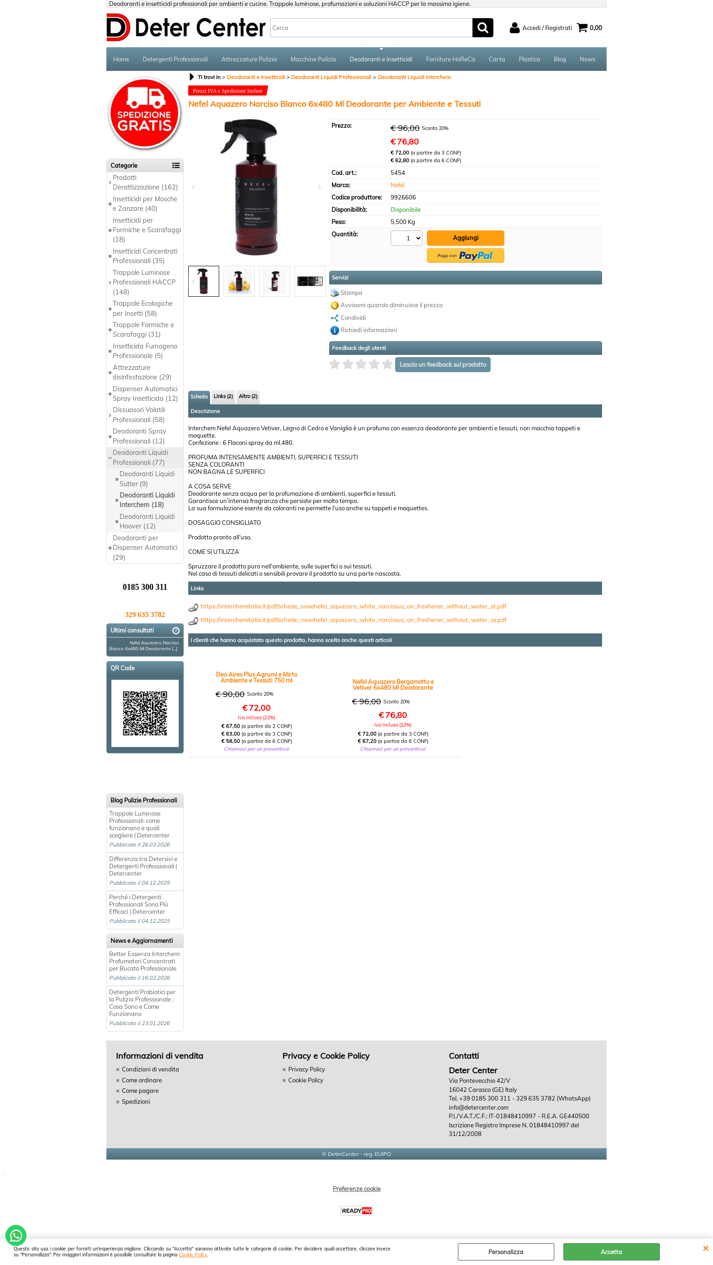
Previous (194, 282)
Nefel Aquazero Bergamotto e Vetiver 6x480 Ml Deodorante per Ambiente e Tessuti (393, 685)
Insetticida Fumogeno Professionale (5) (145, 351)
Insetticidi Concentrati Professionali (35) (145, 256)
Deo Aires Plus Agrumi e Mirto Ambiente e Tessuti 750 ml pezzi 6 (256, 677)
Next (319, 282)
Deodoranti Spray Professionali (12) (139, 436)
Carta (497, 59)
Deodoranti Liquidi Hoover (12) (147, 521)
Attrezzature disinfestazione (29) (142, 372)
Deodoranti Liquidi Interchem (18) (147, 500)
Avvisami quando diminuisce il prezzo (391, 305)
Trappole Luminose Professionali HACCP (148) (144, 282)
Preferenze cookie (357, 1188)
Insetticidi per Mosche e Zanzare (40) (145, 204)
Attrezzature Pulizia (249, 59)
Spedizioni (136, 1101)
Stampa (351, 292)
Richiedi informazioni (369, 330)
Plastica (529, 59)
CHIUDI (705, 1247)
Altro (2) (248, 396)
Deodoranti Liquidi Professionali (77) (140, 457)
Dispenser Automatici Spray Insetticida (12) (145, 394)
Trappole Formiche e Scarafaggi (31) (143, 330)
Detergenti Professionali (175, 59)
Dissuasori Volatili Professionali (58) (139, 414)
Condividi (353, 317)
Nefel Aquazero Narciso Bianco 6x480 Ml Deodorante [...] (144, 646)
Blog (560, 59)
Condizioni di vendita (150, 1069)
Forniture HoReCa (450, 59)
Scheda (199, 396)
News (587, 59)
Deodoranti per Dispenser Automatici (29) (145, 548)
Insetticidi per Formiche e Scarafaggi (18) (147, 230)
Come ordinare (142, 1080)
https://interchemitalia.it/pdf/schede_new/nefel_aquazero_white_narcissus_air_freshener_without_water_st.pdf (353, 606)
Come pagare (140, 1090)
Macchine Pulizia (313, 59)
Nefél (398, 185)
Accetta (611, 1251)
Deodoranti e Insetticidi (381, 59)
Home (121, 59)
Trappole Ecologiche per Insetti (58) (143, 308)
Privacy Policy (306, 1069)
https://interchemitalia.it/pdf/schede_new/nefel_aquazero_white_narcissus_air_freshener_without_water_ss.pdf (354, 619)
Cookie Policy (193, 1255)
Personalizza (505, 1251)
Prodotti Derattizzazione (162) (145, 182)
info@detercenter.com (478, 1107)
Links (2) (223, 396)
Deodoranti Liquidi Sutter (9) (147, 479)
